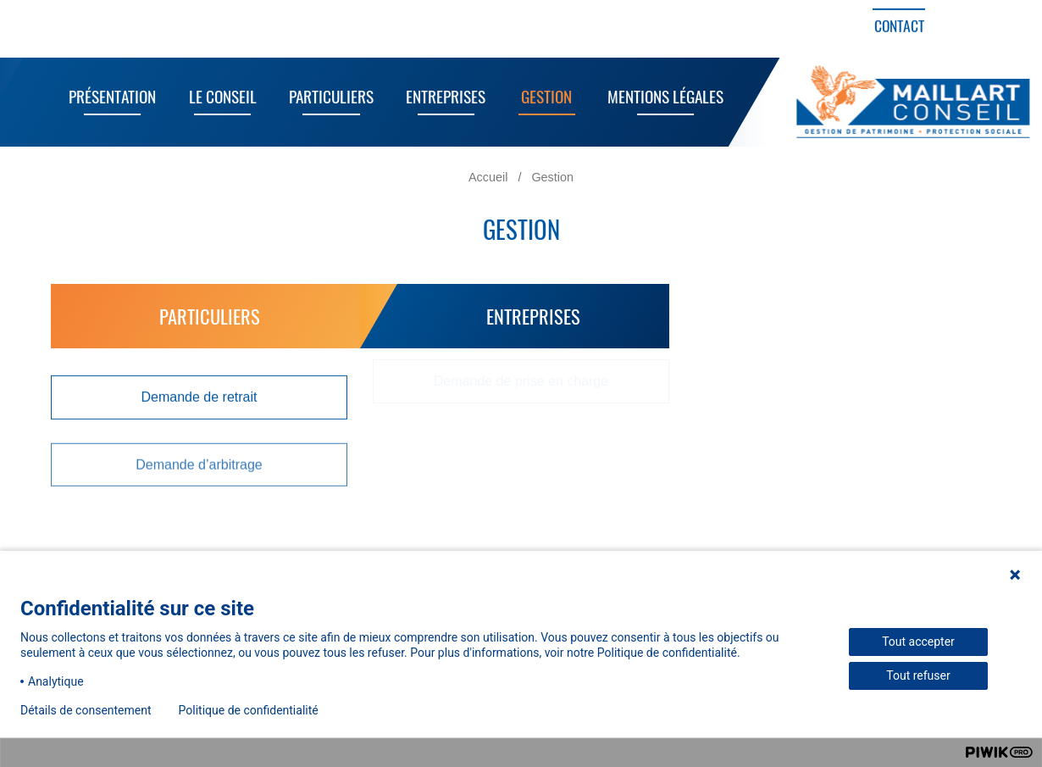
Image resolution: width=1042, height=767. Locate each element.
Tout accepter (918, 641)
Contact (899, 25)
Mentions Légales (659, 96)
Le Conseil (217, 96)
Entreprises (440, 96)
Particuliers (325, 96)
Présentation (106, 96)
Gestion (541, 96)
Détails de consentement (86, 710)
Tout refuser (918, 675)
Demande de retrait (199, 396)
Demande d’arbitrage (199, 462)
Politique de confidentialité (249, 710)
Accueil (487, 177)
